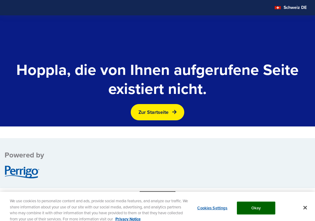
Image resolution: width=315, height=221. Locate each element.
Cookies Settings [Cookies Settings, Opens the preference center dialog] (212, 210)
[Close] (305, 210)
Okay (256, 210)
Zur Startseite (153, 112)
